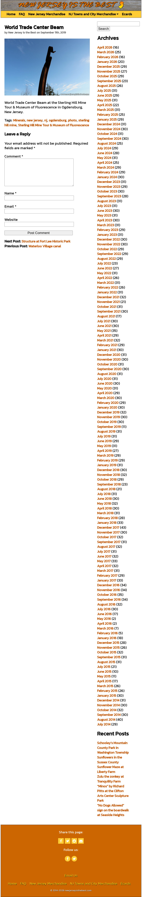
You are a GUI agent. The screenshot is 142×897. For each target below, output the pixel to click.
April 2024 (104, 162)
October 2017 (106, 537)
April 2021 (104, 335)
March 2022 (105, 282)
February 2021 (107, 345)
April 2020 (105, 393)
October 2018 (107, 479)
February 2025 (107, 114)
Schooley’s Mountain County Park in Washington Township (113, 747)
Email (10, 212)
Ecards (127, 14)
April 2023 (104, 220)
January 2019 (106, 465)
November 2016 (108, 589)
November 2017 (108, 532)
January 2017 (106, 580)
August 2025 (106, 85)
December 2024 (108, 124)
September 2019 (109, 426)
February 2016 (107, 633)
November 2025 (108, 71)
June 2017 (104, 556)
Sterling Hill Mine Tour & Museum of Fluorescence (53, 125)
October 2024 (107, 133)
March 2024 (105, 167)
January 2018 (106, 522)
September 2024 (109, 138)
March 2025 (105, 109)
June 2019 (104, 441)
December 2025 (108, 66)
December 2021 (108, 297)
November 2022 (108, 244)
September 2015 (108, 657)
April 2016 (104, 623)
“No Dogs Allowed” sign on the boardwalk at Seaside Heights (113, 810)
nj (45, 120)
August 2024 (106, 143)
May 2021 (104, 330)
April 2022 (104, 277)
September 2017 (108, 541)
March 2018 (105, 513)
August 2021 (106, 316)
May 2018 (104, 503)
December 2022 (108, 239)
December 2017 (108, 527)
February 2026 (107, 57)
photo (72, 120)
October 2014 (106, 710)
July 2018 (104, 493)
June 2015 (104, 671)
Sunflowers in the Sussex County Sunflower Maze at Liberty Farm (110, 764)
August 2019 (106, 431)
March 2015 (105, 686)
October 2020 (107, 364)
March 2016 (105, 628)
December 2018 (108, 469)
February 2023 (107, 229)
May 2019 (104, 445)
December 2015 (108, 642)
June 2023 (104, 210)
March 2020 (105, 397)
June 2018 (104, 498)
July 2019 (104, 436)
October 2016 (107, 594)
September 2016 (109, 599)
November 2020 (109, 359)
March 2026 (105, 52)
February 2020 (108, 402)
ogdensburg (57, 120)
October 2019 (107, 421)
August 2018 (106, 489)
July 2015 (103, 666)
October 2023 (107, 191)
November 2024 (108, 129)
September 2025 (109, 81)
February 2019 (107, 460)
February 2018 (107, 517)
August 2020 (106, 373)
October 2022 (107, 249)
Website (11, 225)
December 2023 (108, 181)
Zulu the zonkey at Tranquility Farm (110, 779)
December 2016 (108, 585)
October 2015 (106, 652)
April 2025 (104, 105)
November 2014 (108, 705)
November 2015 (108, 647)
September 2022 (109, 253)
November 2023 (108, 186)
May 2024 (104, 157)
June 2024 (104, 153)
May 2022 (104, 273)
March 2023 (105, 225)
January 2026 (107, 61)
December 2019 (108, 412)
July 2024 (104, 148)
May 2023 (104, 215)
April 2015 (104, 681)
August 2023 (106, 201)
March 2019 (105, 455)
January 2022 (107, 292)
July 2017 (103, 551)
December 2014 (108, 700)
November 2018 (108, 474)
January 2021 (106, 349)
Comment (13, 156)
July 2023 (104, 205)
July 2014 (103, 724)
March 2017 (105, 570)
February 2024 (107, 172)
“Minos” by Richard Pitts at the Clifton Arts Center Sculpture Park (113, 793)
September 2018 (109, 484)
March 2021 (105, 340)
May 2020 (104, 388)
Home (11, 14)
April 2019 (104, 450)
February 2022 (107, 287)
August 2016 (106, 604)
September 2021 (108, 311)
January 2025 (107, 119)
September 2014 (109, 714)
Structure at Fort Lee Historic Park (46, 246)
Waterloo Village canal (44, 251)
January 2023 (107, 234)
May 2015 (104, 676)
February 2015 (107, 690)
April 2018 (104, 508)
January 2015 (106, 695)
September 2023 (109, 196)
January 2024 (107, 177)
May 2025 (104, 100)
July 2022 (104, 263)
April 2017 (104, 565)
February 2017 (107, 575)
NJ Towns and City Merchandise (94, 14)
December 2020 (108, 354)
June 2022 (104, 268)
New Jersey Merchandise (46, 14)
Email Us (70, 875)
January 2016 (106, 638)
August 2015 (106, 662)
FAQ (22, 14)
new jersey (35, 120)
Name (10, 198)
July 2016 (104, 609)
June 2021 (104, 325)
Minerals (19, 120)
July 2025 (104, 90)
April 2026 (104, 47)
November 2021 (108, 301)
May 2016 (104, 618)
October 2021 (106, 306)
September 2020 (109, 369)
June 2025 (104, 95)
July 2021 (103, 321)
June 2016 (104, 614)
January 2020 (107, 407)
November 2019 (108, 417)
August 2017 (106, 546)
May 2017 (104, 561)
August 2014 (106, 719)
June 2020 (105, 383)
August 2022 (106, 258)
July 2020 (104, 378)
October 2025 (107, 76)
